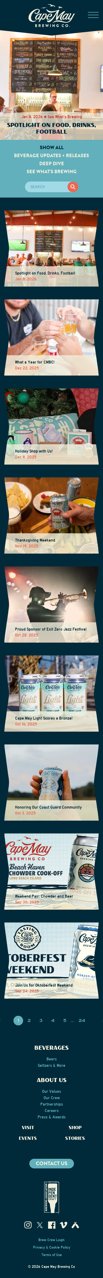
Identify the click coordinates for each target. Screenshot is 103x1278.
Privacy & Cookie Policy (51, 1247)
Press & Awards (52, 1117)
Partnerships (51, 1104)
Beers (52, 1059)
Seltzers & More (51, 1065)
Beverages (51, 1048)
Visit (28, 1128)
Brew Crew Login (51, 1240)
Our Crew (52, 1097)
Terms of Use (51, 1255)
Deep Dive (51, 163)
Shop (75, 1128)
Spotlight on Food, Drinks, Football (51, 129)
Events (28, 1138)
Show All (51, 147)
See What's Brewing (52, 171)
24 (82, 1020)
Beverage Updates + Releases (51, 155)
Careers (52, 1110)
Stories (75, 1138)
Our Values (51, 1091)
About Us (51, 1080)
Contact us (52, 1163)
